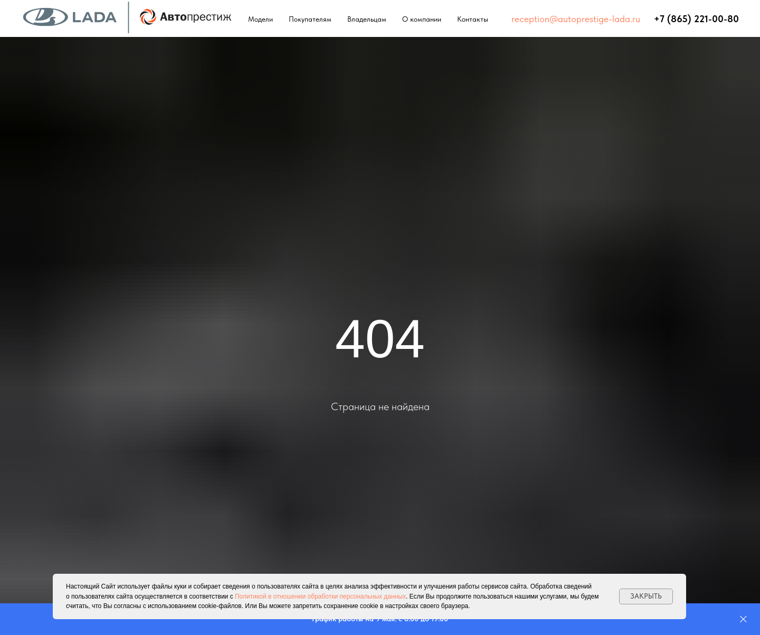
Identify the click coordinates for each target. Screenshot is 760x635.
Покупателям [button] (310, 19)
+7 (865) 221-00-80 (696, 18)
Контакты (472, 19)
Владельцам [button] (366, 19)
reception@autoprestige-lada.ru (575, 18)
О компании (421, 19)
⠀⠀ (647, 18)
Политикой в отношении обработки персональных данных (320, 596)
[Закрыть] (743, 619)
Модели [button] (260, 19)
